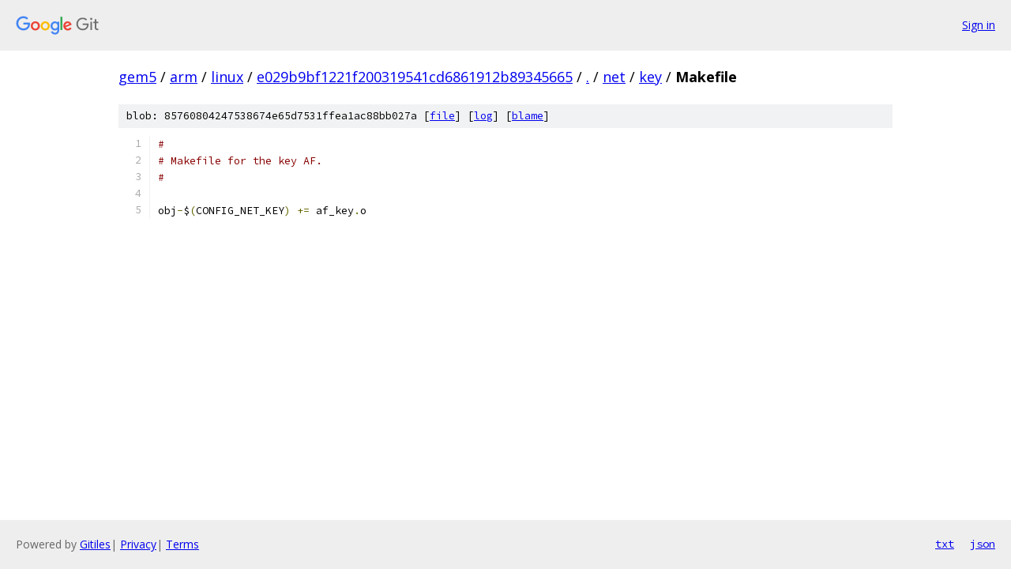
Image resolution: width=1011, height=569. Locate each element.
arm (183, 76)
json (982, 544)
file (442, 115)
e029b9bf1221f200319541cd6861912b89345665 (415, 76)
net (614, 76)
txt (944, 544)
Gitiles (95, 544)
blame (527, 115)
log (483, 115)
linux (227, 76)
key (650, 76)
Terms (182, 544)
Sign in (978, 24)
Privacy (138, 544)
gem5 (137, 76)
